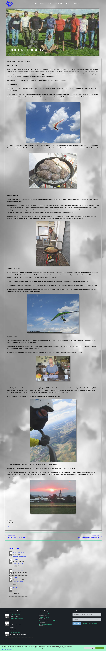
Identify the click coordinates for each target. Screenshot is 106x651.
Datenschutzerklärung (7, 649)
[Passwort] (87, 619)
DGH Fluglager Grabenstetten (45, 624)
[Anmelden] (77, 623)
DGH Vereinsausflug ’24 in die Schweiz (47, 620)
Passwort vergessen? (92, 623)
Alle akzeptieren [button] (99, 648)
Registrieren (84, 623)
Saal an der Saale (17, 592)
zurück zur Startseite (12, 527)
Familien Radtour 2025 (43, 613)
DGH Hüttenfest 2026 (18, 570)
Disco (19, 54)
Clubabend (15, 559)
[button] (100, 3)
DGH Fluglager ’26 (17, 588)
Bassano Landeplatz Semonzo (19, 556)
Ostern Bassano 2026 (18, 552)
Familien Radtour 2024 (43, 617)
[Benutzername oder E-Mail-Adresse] (87, 614)
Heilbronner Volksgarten (18, 563)
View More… (12, 598)
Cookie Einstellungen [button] (89, 648)
